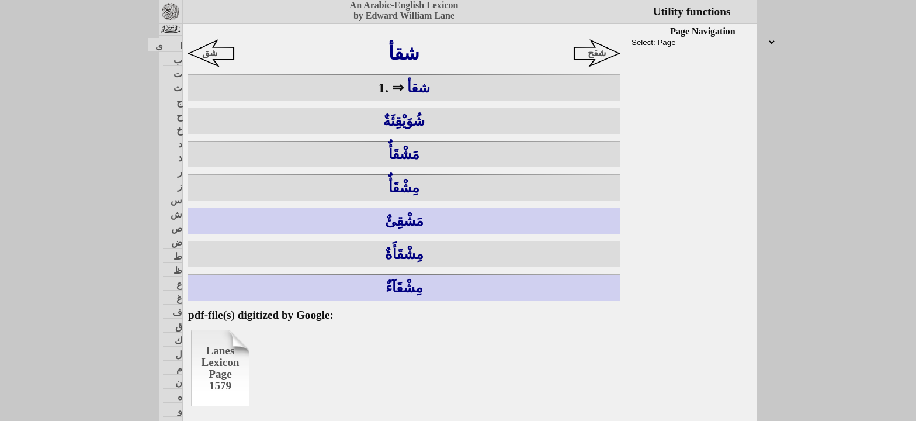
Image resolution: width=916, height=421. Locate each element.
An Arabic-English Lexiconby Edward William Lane (404, 10)
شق (209, 53)
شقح (597, 53)
